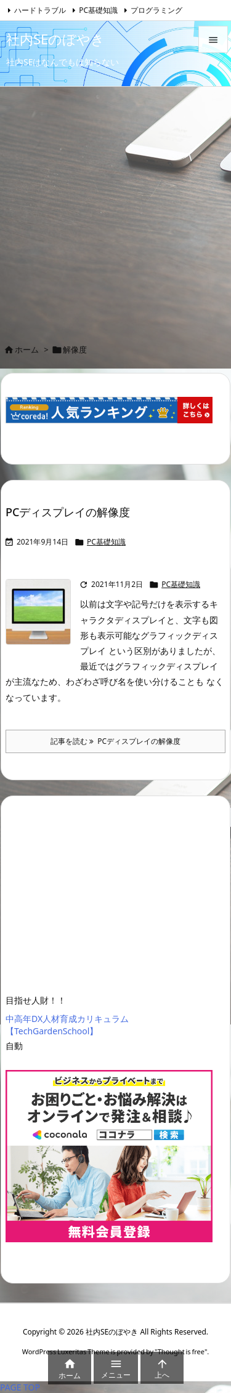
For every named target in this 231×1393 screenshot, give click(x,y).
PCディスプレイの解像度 (68, 512)
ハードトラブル (40, 10)
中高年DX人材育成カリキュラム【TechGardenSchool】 (67, 1025)
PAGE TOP (20, 1387)
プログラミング (156, 10)
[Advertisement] (115, 208)
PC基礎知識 (98, 10)
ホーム (27, 349)
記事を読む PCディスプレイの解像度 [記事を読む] (115, 741)
